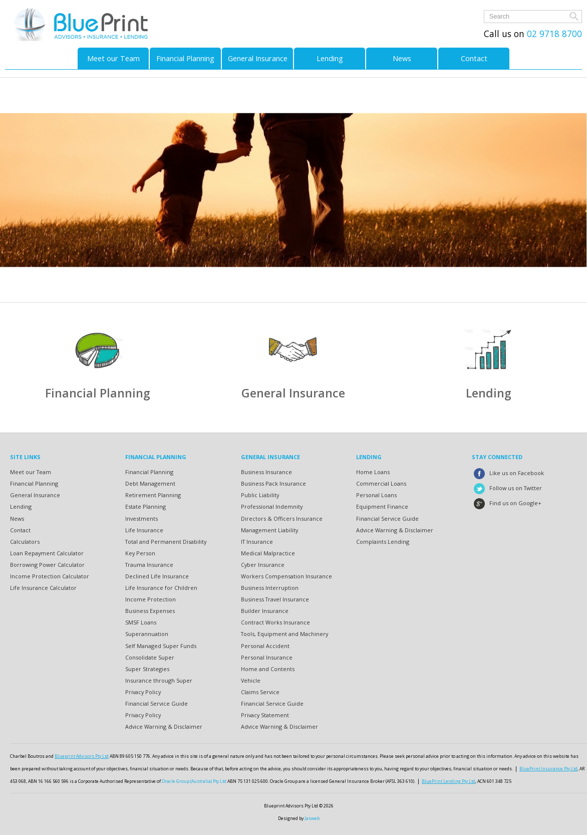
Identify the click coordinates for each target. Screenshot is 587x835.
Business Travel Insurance (275, 599)
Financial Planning (185, 58)
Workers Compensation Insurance (286, 576)
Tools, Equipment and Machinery (284, 634)
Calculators (25, 541)
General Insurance (257, 58)
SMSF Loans (140, 622)
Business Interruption (270, 587)
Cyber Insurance (262, 564)
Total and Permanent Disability (165, 541)
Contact (474, 58)
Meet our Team (113, 58)
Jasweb (312, 818)
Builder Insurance (264, 610)
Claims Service (260, 692)
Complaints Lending (382, 541)
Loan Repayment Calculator (47, 553)
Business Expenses (150, 610)
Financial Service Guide (156, 703)
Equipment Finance (382, 506)
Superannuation (146, 634)
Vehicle (250, 680)
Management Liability (269, 530)
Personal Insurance (266, 657)
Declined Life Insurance (157, 576)
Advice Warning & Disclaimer (163, 726)
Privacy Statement (265, 715)
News (402, 58)
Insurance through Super (158, 680)
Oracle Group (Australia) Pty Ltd (194, 781)
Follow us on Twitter (507, 488)
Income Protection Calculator (49, 576)
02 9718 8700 (553, 34)
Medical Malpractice (268, 553)
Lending (330, 58)
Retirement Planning (153, 495)
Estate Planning (145, 506)
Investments (141, 518)
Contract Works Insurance (275, 622)
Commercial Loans (381, 483)
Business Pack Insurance (273, 483)
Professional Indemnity (272, 506)
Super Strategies (147, 669)
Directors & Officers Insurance (282, 518)
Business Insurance (266, 472)
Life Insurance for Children (161, 587)
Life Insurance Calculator (43, 587)
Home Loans (373, 472)
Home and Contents (268, 669)
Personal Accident (265, 646)
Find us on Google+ (506, 503)
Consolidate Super (149, 657)
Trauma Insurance (149, 564)
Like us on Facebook (508, 473)
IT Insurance (257, 541)
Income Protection (150, 599)
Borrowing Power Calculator (47, 564)
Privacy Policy (143, 692)
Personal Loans (376, 495)
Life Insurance (144, 530)
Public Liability (260, 495)
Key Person (140, 553)
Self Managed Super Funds (160, 646)
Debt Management (150, 483)
